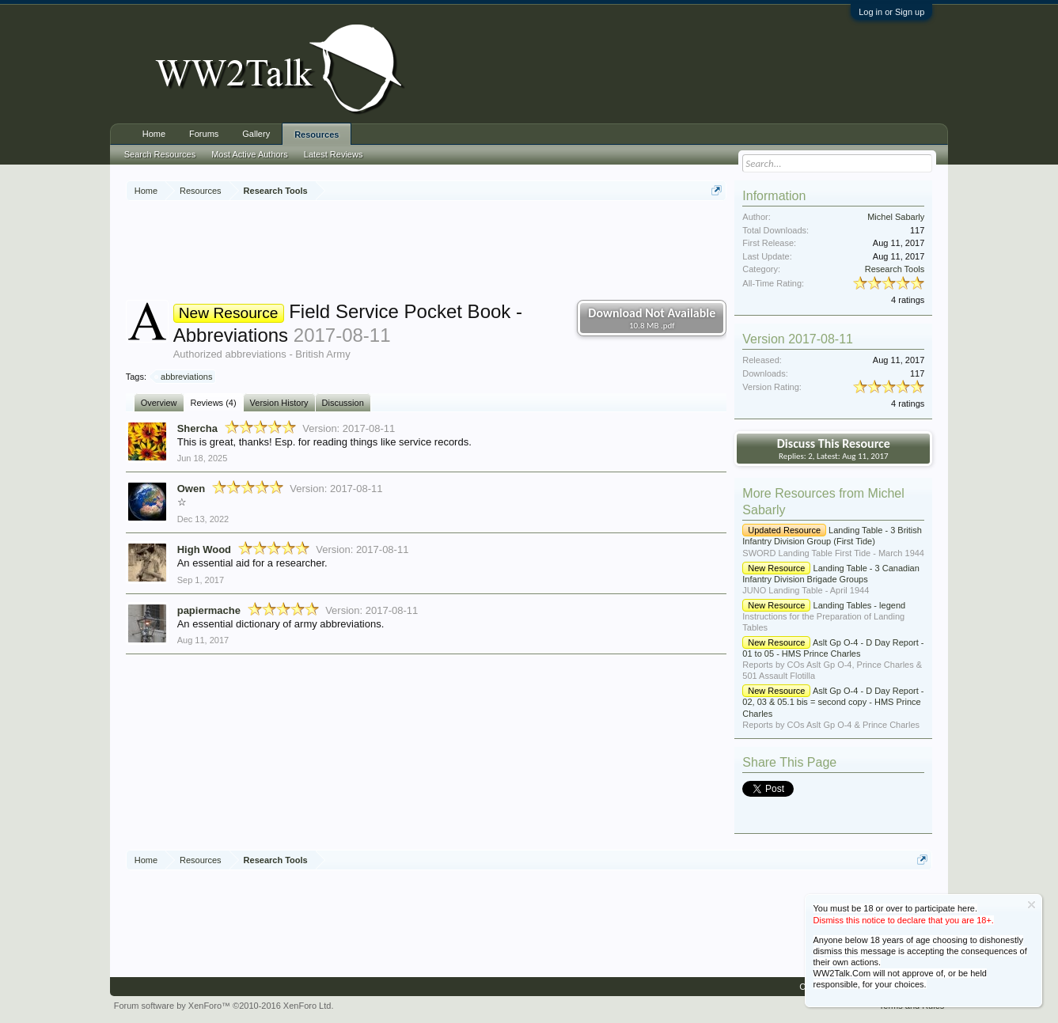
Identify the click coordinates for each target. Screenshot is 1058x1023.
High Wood (204, 549)
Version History (279, 402)
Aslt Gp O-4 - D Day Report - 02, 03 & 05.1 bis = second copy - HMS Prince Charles (832, 702)
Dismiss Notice (1031, 905)
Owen (191, 488)
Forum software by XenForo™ (224, 1005)
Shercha (197, 428)
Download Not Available (651, 318)
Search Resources (160, 154)
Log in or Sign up (891, 12)
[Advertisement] (426, 252)
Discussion (343, 402)
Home (153, 133)
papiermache (209, 610)
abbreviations (184, 376)
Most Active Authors (249, 154)
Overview (159, 402)
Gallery (256, 133)
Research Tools (895, 269)
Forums (203, 133)
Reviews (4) (214, 402)
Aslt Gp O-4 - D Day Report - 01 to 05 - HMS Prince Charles (832, 648)
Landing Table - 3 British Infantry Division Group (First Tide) (832, 535)
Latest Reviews (333, 154)
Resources (316, 134)
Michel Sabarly (895, 217)
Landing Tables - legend (823, 605)
